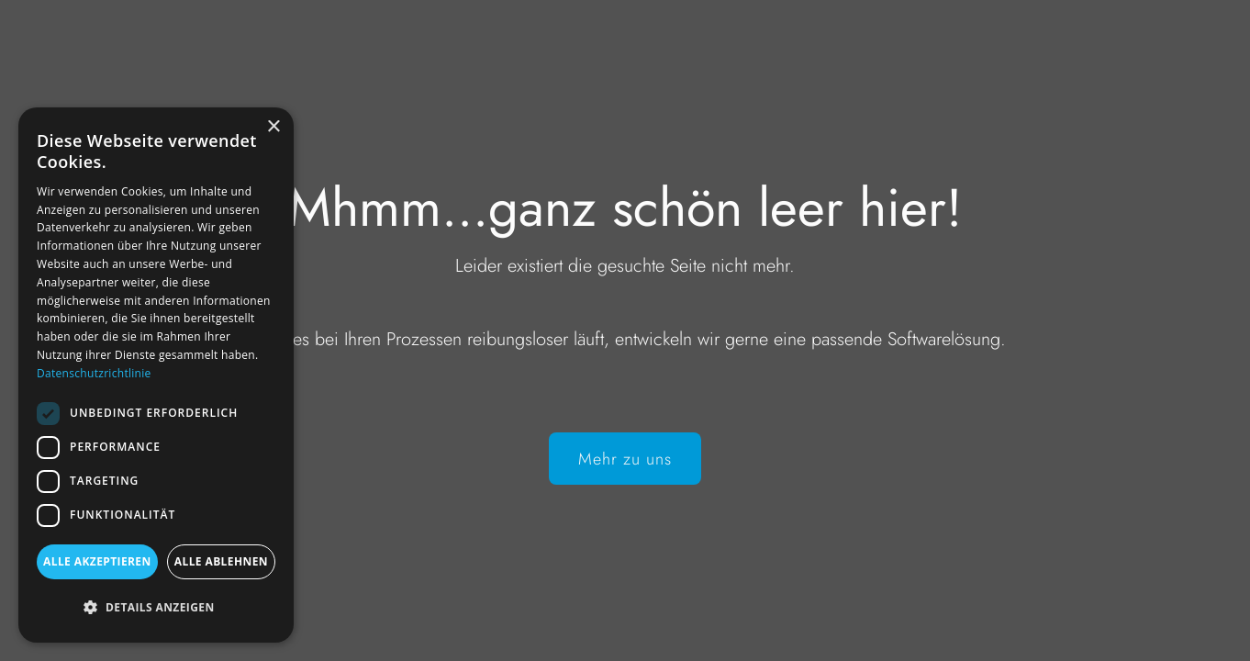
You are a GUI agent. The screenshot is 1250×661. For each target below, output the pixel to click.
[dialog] (156, 375)
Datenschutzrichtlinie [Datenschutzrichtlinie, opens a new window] (94, 373)
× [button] (273, 127)
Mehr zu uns (625, 459)
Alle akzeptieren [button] (97, 561)
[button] (156, 607)
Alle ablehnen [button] (221, 561)
